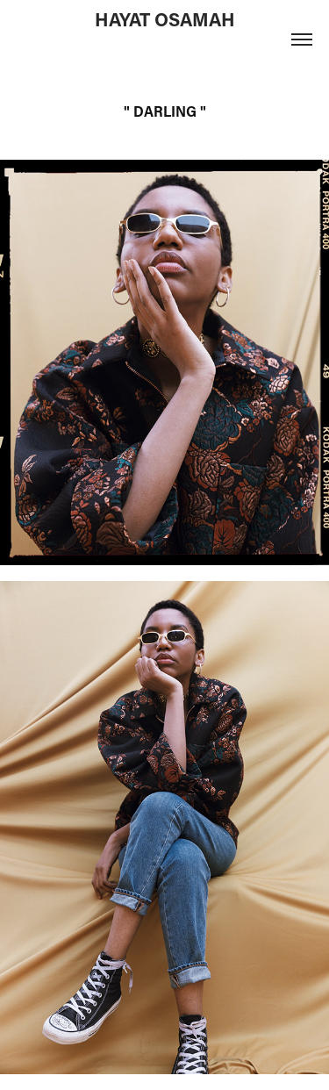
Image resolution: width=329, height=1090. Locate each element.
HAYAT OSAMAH (165, 19)
